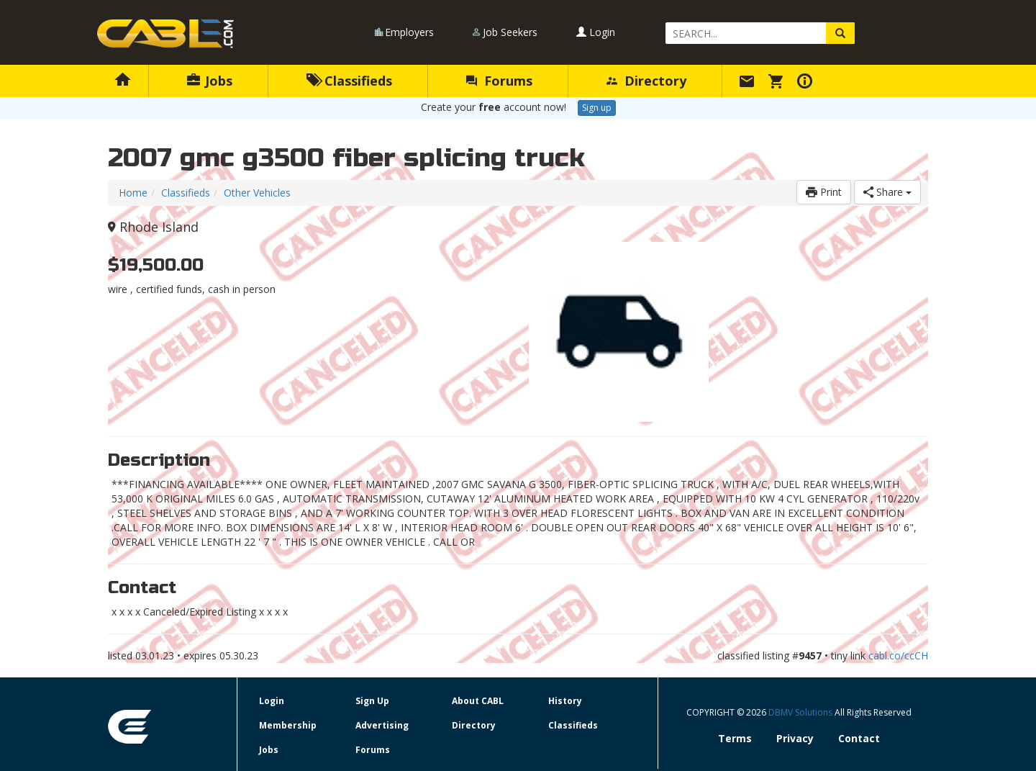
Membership (288, 725)
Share (887, 192)
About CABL (478, 701)
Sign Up (372, 701)
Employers (409, 32)
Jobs (209, 80)
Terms (735, 738)
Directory (646, 80)
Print (824, 192)
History (565, 701)
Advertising (382, 725)
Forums (499, 80)
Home (133, 192)
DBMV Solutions (801, 712)
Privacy (795, 738)
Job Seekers (510, 32)
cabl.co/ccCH (898, 655)
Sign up (597, 108)
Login (595, 32)
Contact (859, 738)
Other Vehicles (257, 192)
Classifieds (349, 80)
